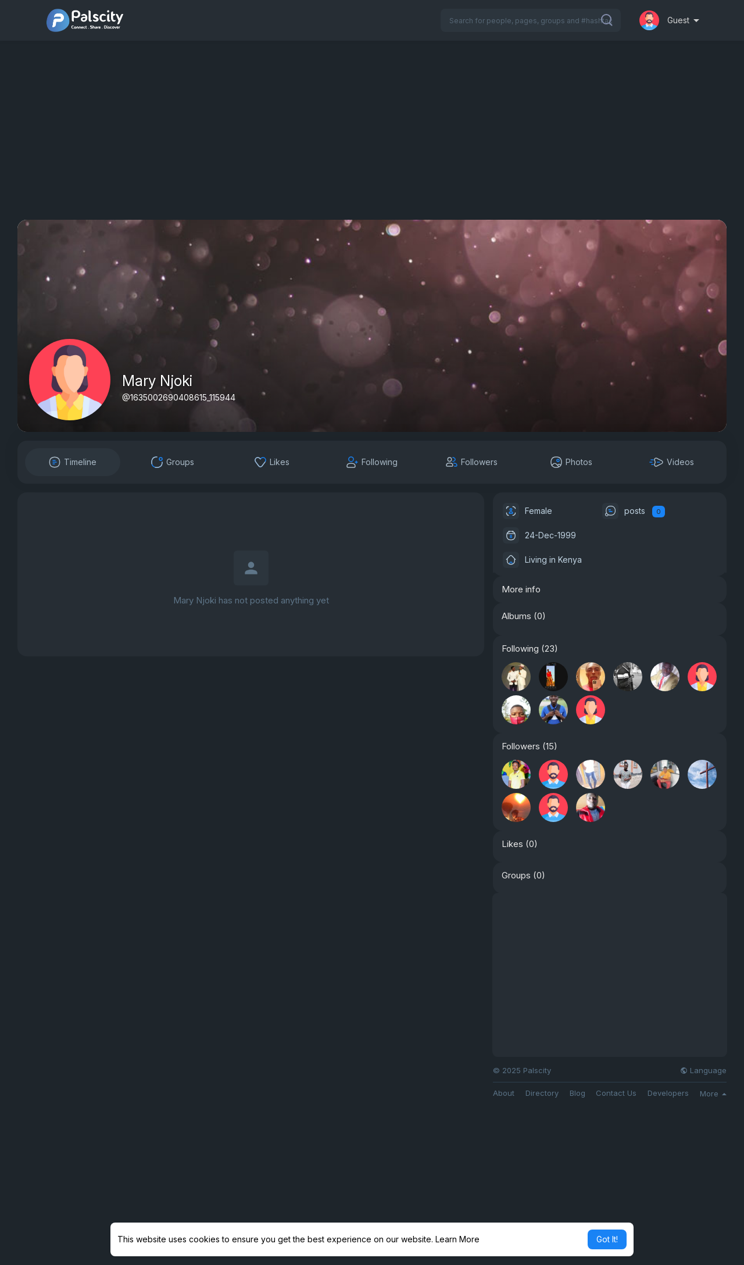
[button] (531, 20)
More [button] (713, 1093)
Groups (516, 875)
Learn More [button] (457, 1239)
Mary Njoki (157, 380)
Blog (577, 1093)
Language (703, 1070)
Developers (668, 1093)
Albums (516, 616)
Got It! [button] (607, 1239)
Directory (542, 1093)
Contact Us (616, 1093)
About (503, 1093)
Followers (521, 746)
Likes (512, 844)
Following (520, 648)
